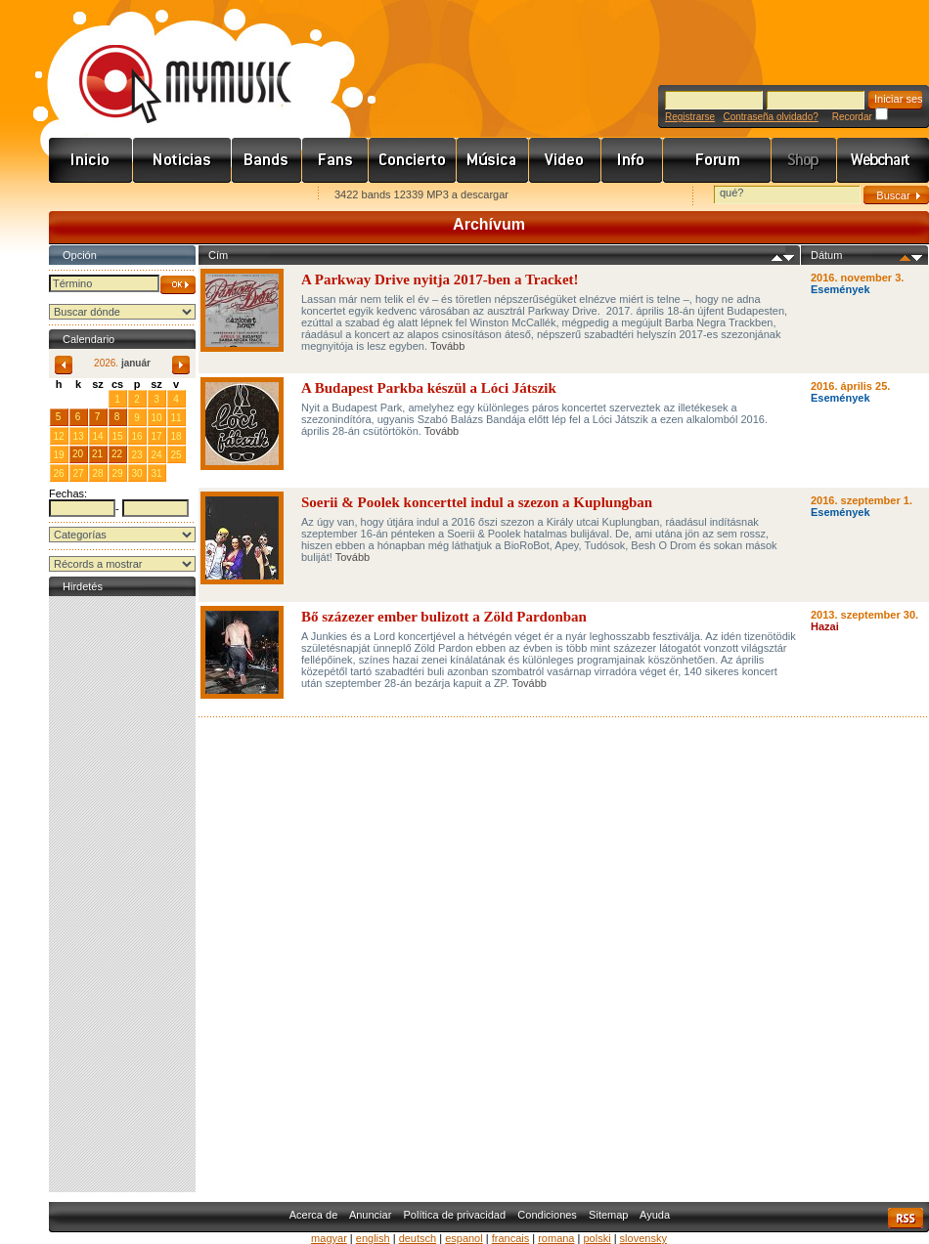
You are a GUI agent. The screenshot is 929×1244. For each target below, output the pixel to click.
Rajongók (335, 160)
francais (511, 1238)
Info (632, 160)
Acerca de (313, 1215)
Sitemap (608, 1215)
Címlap (91, 160)
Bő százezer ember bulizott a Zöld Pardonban (444, 616)
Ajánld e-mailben (255, 196)
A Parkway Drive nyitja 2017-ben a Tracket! (440, 279)
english (373, 1238)
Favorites (89, 196)
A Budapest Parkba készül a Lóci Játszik (428, 388)
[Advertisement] (122, 894)
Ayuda (655, 1215)
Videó (565, 160)
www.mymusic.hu (168, 63)
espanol (464, 1238)
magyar (329, 1238)
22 (116, 454)
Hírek (182, 160)
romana (556, 1238)
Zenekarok (267, 160)
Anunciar (370, 1215)
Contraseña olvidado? (770, 116)
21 (97, 454)
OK (178, 285)
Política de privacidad (455, 1215)
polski (596, 1238)
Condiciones (547, 1215)
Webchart (883, 160)
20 (77, 454)
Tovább (447, 346)
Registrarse (690, 116)
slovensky (643, 1238)
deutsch (418, 1238)
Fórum (717, 160)
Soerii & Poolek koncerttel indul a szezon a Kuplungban (476, 502)
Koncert (413, 160)
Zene (493, 160)
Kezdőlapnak (172, 196)
